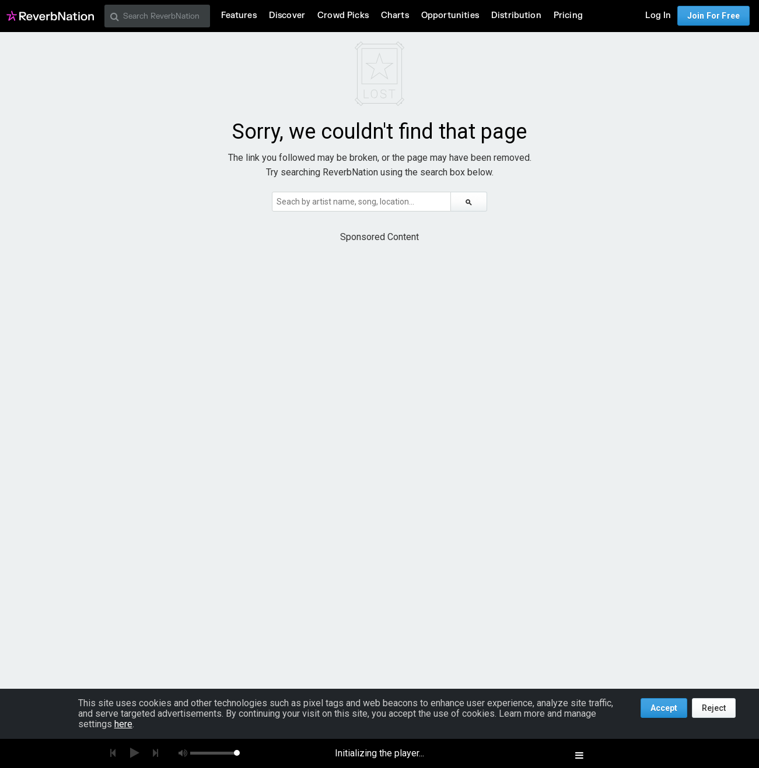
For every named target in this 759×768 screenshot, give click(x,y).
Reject (714, 708)
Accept (663, 708)
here (123, 724)
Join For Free (713, 15)
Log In (658, 15)
